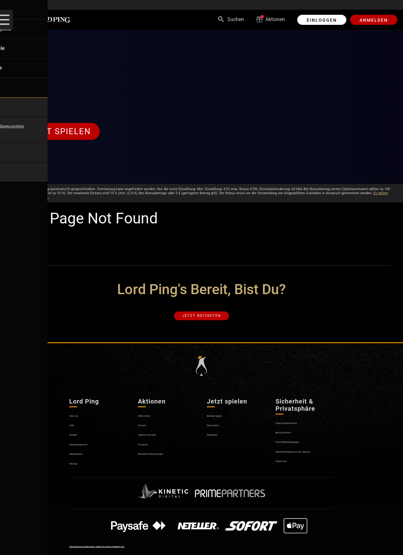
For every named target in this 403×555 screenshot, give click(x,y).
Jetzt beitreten (201, 319)
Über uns (79, 422)
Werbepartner (84, 460)
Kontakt (78, 441)
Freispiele (148, 450)
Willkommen (152, 422)
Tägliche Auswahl (157, 441)
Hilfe (74, 431)
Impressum (287, 473)
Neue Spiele (219, 431)
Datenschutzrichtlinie (298, 429)
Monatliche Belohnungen (165, 460)
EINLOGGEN (322, 20)
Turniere (147, 431)
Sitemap (78, 470)
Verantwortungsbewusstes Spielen (304, 460)
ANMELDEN (374, 20)
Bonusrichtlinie (291, 439)
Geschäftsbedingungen (300, 448)
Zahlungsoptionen (89, 450)
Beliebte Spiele (222, 422)
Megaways (218, 441)
